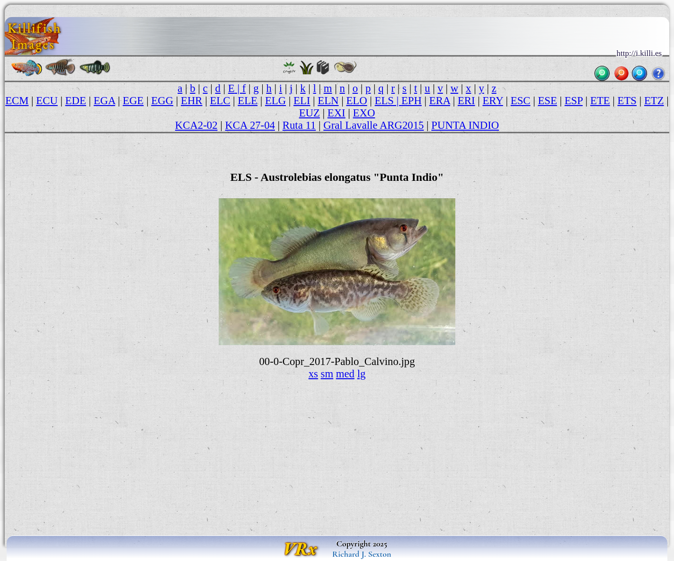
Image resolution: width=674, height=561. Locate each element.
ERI (466, 101)
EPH (411, 101)
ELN (328, 101)
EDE (75, 101)
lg (361, 374)
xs (313, 374)
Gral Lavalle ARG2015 (373, 125)
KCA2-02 (196, 125)
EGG (162, 101)
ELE (247, 101)
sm (327, 374)
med (345, 374)
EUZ (309, 113)
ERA (439, 101)
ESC (521, 101)
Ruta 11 (299, 125)
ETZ (654, 101)
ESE (547, 101)
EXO (364, 113)
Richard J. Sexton (361, 554)
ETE (600, 101)
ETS (627, 101)
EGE (133, 101)
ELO (356, 101)
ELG (275, 101)
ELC (220, 101)
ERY (492, 101)
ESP (574, 101)
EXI (337, 113)
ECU (46, 101)
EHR (191, 101)
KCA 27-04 (250, 125)
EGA (104, 101)
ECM (16, 101)
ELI (301, 101)
